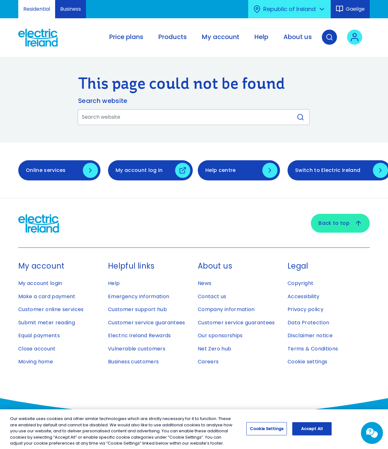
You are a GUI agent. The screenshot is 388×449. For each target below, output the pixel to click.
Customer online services (51, 309)
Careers (208, 361)
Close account (37, 348)
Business (70, 9)
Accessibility (304, 296)
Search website (102, 100)
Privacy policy (305, 309)
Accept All (312, 431)
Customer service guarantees (146, 322)
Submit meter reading (46, 322)
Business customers (133, 361)
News (204, 283)
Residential (36, 9)
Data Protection (308, 322)
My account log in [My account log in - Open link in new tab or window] (139, 170)
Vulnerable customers (136, 348)
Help (114, 283)
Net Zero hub (214, 348)
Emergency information (138, 296)
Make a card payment (47, 296)
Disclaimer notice (310, 335)
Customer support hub (137, 309)
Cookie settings (307, 361)
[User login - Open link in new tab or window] (355, 42)
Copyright (300, 283)
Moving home (35, 361)
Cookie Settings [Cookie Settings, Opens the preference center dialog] (266, 431)
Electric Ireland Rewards (139, 335)
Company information (226, 309)
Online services (46, 170)
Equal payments (39, 335)
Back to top (340, 223)
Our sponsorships (220, 335)
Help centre (220, 170)
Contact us (212, 296)
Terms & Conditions (313, 348)
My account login (40, 283)
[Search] (329, 42)
